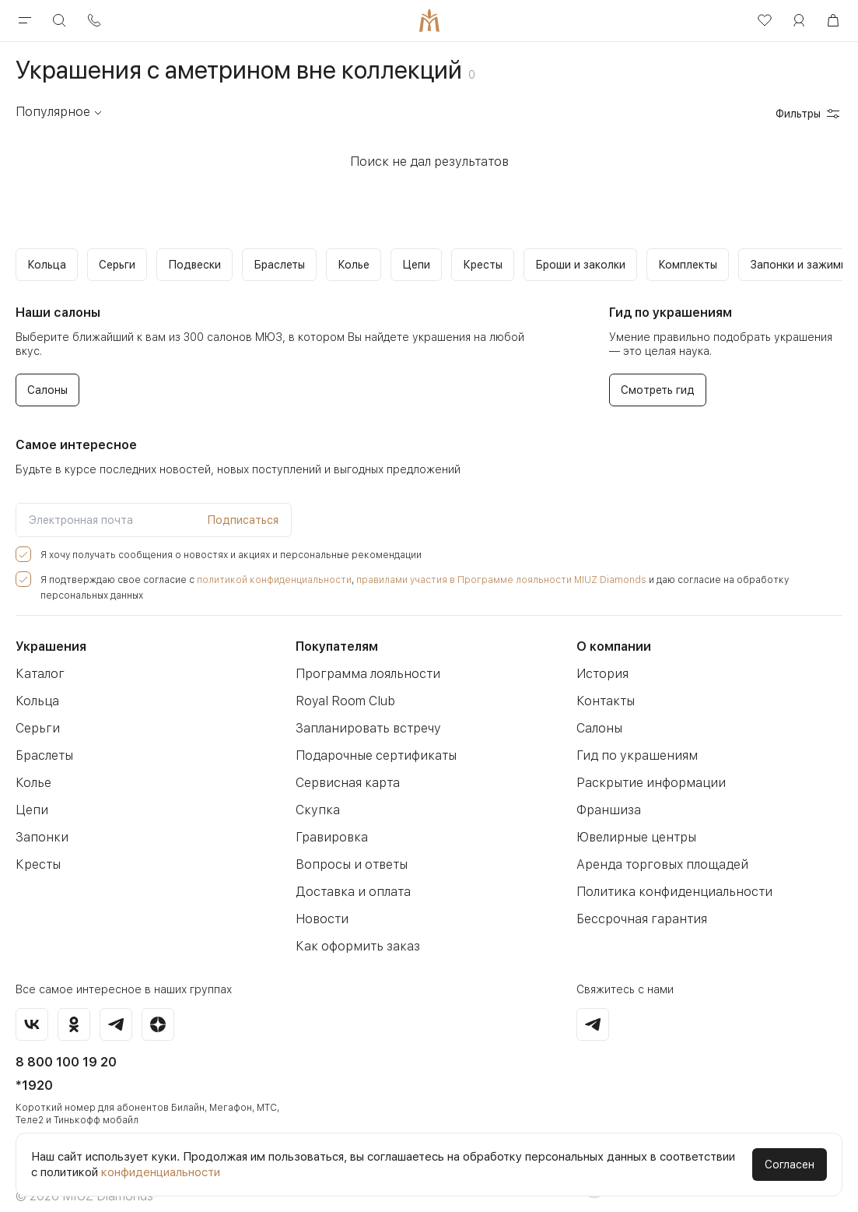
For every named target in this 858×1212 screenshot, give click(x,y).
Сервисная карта (345, 767)
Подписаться (242, 520)
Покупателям (337, 631)
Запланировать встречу (364, 712)
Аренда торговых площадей (657, 848)
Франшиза (606, 794)
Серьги (36, 712)
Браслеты (44, 740)
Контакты (603, 685)
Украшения (51, 631)
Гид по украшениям (632, 740)
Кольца (37, 685)
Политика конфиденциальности (668, 876)
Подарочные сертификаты (372, 740)
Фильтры (809, 113)
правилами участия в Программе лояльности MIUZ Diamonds (462, 579)
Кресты (37, 848)
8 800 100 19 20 (66, 1046)
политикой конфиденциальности (253, 579)
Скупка (316, 794)
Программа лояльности (364, 658)
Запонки (39, 821)
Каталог (38, 658)
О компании (613, 631)
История (600, 658)
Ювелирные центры (634, 821)
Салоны (599, 712)
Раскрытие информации (646, 767)
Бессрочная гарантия (637, 903)
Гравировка (329, 821)
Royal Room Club (344, 685)
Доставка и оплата (349, 876)
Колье (33, 767)
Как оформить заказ (353, 930)
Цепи (30, 794)
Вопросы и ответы (348, 848)
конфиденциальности (160, 1172)
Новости (320, 903)
